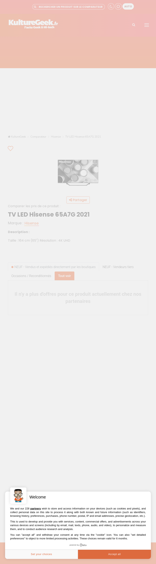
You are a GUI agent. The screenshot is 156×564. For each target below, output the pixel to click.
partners (35, 508)
